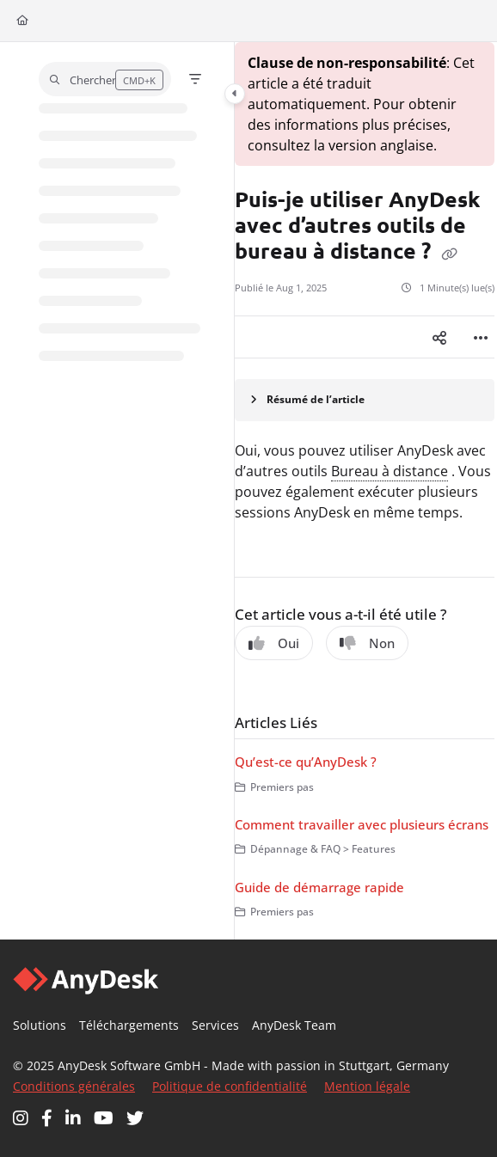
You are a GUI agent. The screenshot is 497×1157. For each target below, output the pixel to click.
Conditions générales (74, 1086)
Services (215, 1025)
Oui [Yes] (273, 643)
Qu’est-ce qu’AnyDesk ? (306, 761)
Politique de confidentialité (229, 1086)
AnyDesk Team (294, 1025)
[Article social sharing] (439, 337)
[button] (105, 79)
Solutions (39, 1025)
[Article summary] (365, 400)
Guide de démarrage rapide (319, 887)
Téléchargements (129, 1025)
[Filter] (195, 79)
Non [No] (367, 643)
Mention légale (367, 1086)
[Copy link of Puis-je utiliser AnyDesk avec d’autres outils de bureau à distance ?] (449, 253)
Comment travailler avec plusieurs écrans (361, 824)
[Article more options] (480, 337)
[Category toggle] (234, 93)
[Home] (22, 21)
